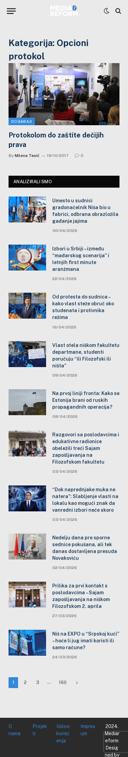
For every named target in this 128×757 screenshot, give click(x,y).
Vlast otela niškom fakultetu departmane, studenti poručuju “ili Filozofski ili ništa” (85, 355)
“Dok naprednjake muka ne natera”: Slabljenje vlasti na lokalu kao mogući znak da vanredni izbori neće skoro (85, 500)
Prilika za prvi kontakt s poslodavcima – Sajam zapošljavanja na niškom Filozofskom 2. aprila (81, 596)
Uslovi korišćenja (63, 733)
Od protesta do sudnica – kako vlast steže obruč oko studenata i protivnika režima (83, 307)
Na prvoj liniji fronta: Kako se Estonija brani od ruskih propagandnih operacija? (85, 400)
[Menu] (11, 11)
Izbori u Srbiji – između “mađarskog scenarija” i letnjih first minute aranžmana (80, 259)
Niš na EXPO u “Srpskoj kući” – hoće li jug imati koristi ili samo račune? (85, 640)
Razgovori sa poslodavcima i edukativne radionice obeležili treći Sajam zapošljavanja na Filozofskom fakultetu (85, 448)
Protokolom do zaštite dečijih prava (56, 139)
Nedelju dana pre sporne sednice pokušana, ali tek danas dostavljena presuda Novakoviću (84, 548)
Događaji (21, 121)
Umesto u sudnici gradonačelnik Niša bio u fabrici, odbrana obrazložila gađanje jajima (85, 211)
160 (63, 682)
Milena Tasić (27, 155)
